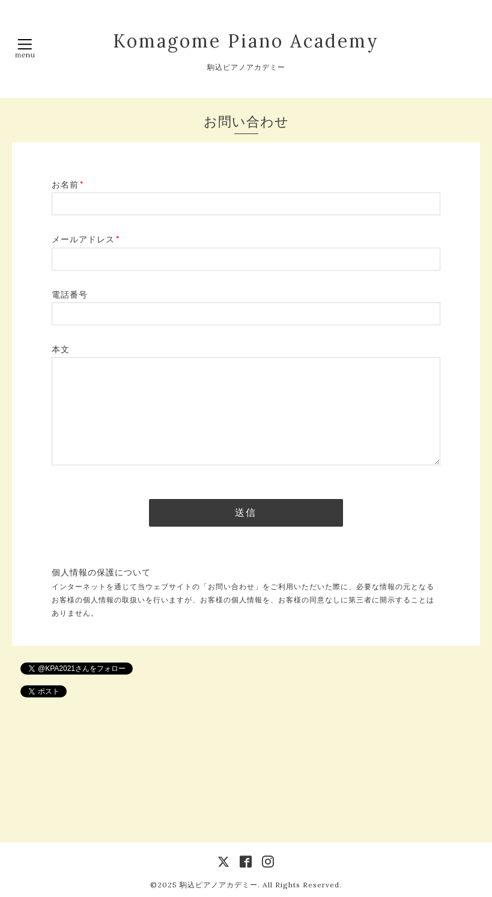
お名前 (68, 184)
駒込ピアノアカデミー (219, 884)
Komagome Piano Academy (246, 40)
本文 (61, 349)
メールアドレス (86, 239)
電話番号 (70, 294)
